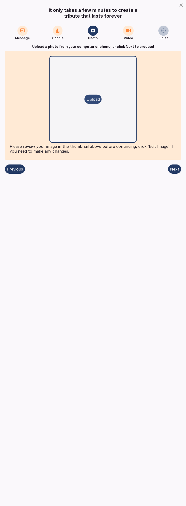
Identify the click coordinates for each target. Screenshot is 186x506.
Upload (93, 99)
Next (174, 169)
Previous (15, 169)
